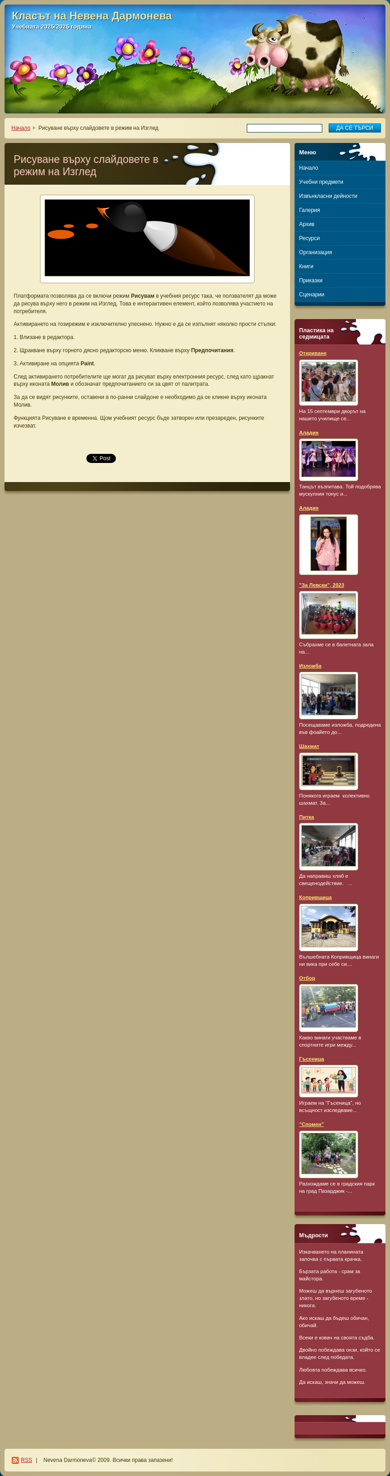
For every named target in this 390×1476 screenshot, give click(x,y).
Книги (306, 266)
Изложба (310, 666)
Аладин (309, 432)
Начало (20, 128)
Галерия (309, 210)
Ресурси (309, 238)
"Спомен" (311, 1124)
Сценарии (311, 294)
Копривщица (315, 897)
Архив (307, 224)
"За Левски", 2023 (321, 585)
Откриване (313, 353)
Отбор (307, 978)
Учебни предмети (321, 182)
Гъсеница (311, 1059)
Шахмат (309, 746)
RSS (26, 1460)
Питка (306, 817)
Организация (315, 252)
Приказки (311, 280)
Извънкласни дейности (328, 196)
